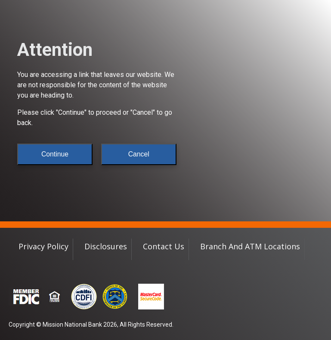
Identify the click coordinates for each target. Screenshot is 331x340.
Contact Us (163, 246)
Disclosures (105, 246)
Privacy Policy (43, 246)
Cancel (138, 154)
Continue (54, 154)
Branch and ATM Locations (250, 246)
